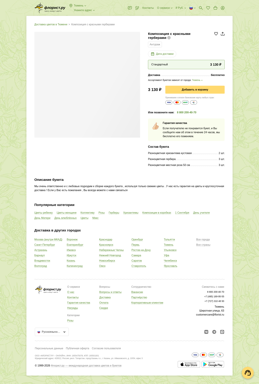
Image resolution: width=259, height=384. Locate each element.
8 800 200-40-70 (186, 112)
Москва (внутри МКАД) (48, 239)
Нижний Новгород (110, 255)
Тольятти (169, 239)
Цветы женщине (66, 212)
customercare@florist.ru (210, 314)
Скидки (103, 308)
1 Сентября (182, 212)
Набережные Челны (111, 250)
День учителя (201, 212)
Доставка (105, 297)
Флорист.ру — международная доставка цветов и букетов (86, 365)
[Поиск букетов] (201, 8)
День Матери (42, 218)
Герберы (114, 212)
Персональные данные (49, 348)
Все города (203, 239)
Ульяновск (170, 250)
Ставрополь (138, 266)
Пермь (135, 244)
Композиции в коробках (156, 212)
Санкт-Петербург (44, 244)
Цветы (84, 218)
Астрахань (40, 250)
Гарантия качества (78, 302)
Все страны (203, 244)
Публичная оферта (77, 348)
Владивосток (42, 260)
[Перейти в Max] (222, 332)
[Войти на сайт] (222, 8)
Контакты (73, 297)
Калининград (75, 266)
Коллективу (87, 212)
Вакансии (137, 292)
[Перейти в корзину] (215, 8)
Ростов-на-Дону (141, 250)
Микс (95, 218)
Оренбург (137, 239)
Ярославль (170, 266)
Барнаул (39, 255)
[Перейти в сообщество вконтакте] (206, 332)
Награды (72, 308)
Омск (102, 266)
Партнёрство (139, 297)
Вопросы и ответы (110, 292)
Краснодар (105, 239)
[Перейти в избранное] (208, 8)
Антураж (155, 44)
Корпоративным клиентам (147, 302)
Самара (136, 255)
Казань (71, 260)
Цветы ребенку (43, 212)
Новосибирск (107, 260)
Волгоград (40, 266)
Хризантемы (130, 212)
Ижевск (71, 250)
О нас (70, 292)
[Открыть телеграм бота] (214, 332)
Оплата (103, 302)
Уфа (166, 255)
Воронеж (72, 239)
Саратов (136, 260)
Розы (101, 212)
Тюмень (168, 244)
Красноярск (106, 244)
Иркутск (71, 255)
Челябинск (170, 260)
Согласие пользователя (106, 348)
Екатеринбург (75, 244)
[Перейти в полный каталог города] (50, 8)
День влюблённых (65, 218)
